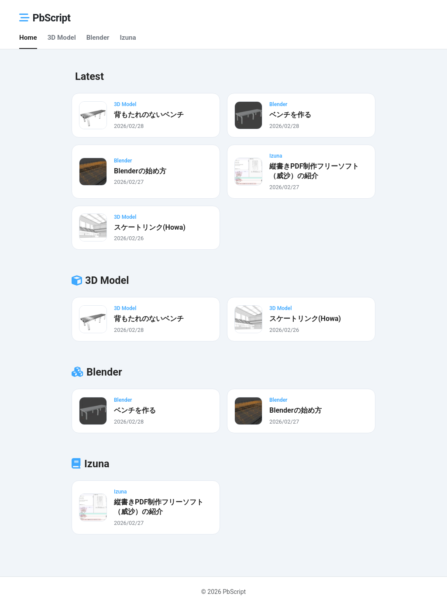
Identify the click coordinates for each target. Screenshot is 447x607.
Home (28, 37)
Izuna (128, 37)
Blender (98, 37)
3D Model (62, 37)
